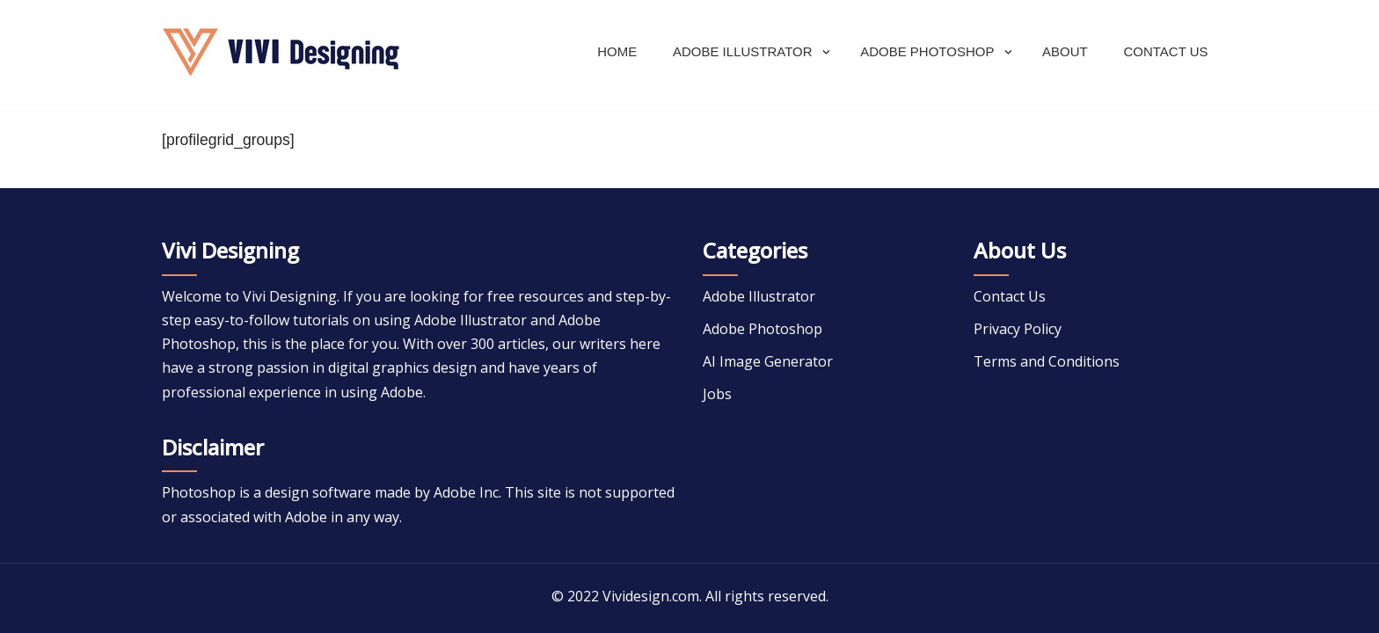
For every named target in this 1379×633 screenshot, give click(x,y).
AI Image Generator (768, 361)
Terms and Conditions (1047, 361)
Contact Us (1165, 51)
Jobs (717, 394)
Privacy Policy (1018, 328)
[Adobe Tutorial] (280, 52)
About (1065, 51)
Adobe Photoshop (762, 328)
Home (617, 51)
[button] (826, 52)
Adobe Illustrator (759, 296)
